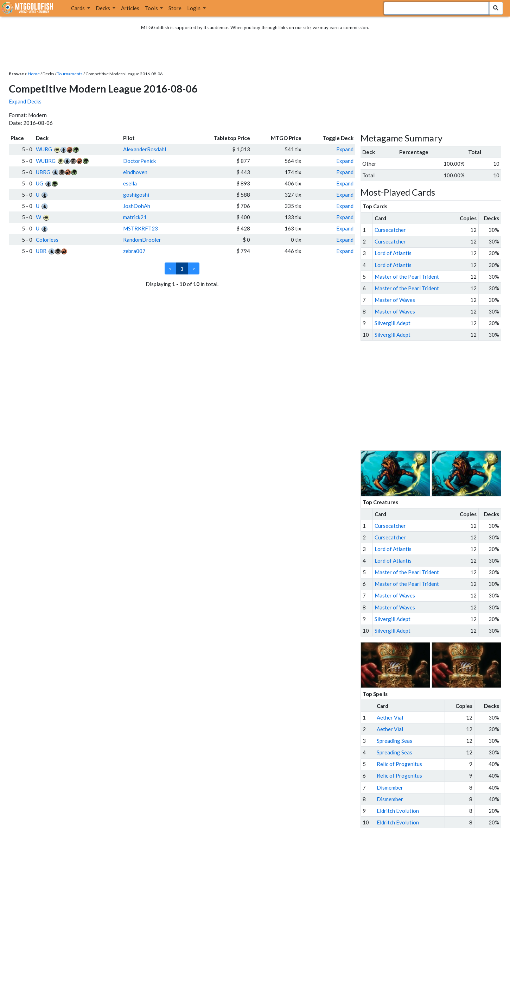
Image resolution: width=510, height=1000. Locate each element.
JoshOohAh (136, 206)
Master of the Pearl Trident (407, 276)
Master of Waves (395, 300)
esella (130, 183)
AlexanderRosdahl (144, 149)
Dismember (390, 787)
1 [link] (182, 268)
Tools (152, 8)
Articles (130, 8)
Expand (344, 149)
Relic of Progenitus (399, 764)
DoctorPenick (139, 161)
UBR (41, 251)
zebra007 (134, 251)
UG (39, 183)
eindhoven (135, 172)
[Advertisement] (437, 395)
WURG (44, 149)
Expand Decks (25, 101)
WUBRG (46, 161)
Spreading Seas (394, 741)
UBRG (43, 172)
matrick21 (135, 217)
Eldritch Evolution (398, 811)
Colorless (47, 239)
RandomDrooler (142, 239)
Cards (78, 8)
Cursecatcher (390, 230)
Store (174, 8)
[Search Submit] (496, 8)
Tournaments (70, 73)
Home (34, 73)
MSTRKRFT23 (140, 228)
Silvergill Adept (392, 323)
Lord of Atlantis (393, 253)
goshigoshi (136, 194)
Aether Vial (390, 717)
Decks (103, 8)
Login (194, 8)
